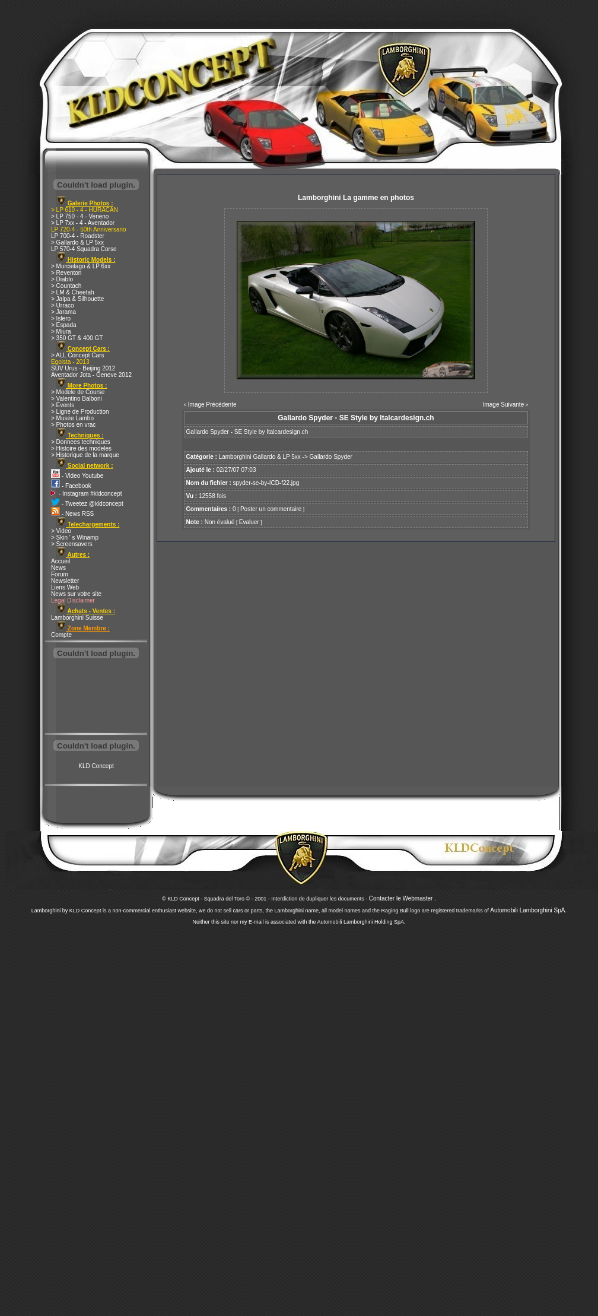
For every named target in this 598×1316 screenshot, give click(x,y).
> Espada (64, 325)
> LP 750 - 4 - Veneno (80, 216)
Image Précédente (212, 404)
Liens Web (65, 587)
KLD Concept (95, 766)
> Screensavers (72, 544)
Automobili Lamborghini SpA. (528, 910)
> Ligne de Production (80, 411)
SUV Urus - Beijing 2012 (83, 368)
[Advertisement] (96, 697)
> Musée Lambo (72, 418)
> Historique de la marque (85, 455)
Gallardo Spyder (331, 457)
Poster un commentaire (270, 509)
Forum (59, 574)
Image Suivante (503, 404)
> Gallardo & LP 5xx (77, 242)
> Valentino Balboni (76, 398)
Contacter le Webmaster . (402, 898)
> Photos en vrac (73, 424)
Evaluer (249, 522)
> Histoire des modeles (81, 448)
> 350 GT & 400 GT (77, 338)
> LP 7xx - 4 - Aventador (82, 223)
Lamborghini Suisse (77, 617)
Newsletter (65, 581)
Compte (61, 635)
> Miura (61, 331)
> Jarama (63, 312)
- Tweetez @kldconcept (87, 503)
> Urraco (62, 305)
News (58, 568)
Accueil (60, 561)
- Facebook (71, 486)
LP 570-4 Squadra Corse (83, 249)
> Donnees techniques (80, 442)
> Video (61, 531)
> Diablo (62, 279)
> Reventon (66, 272)
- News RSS (72, 513)
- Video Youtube (77, 476)
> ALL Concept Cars (77, 355)
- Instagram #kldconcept (86, 493)
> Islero (61, 318)
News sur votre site (76, 594)
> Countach (66, 286)
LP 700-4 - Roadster (77, 236)
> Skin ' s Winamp (74, 537)
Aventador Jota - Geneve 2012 (91, 375)
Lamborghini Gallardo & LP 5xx (260, 457)
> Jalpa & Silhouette (77, 299)
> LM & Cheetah (72, 292)
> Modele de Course (77, 392)
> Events (62, 405)
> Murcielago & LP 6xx (80, 266)
